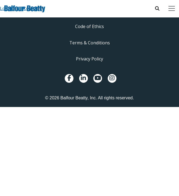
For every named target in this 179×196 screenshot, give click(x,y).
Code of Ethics (89, 26)
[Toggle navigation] (172, 8)
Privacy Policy (89, 59)
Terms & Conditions (89, 43)
